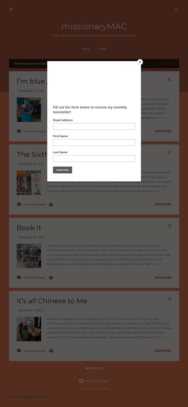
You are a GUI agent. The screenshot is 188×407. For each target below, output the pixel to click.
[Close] (140, 62)
